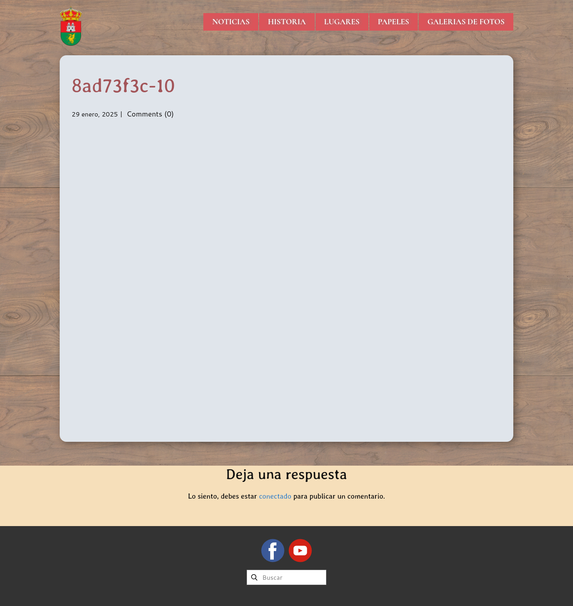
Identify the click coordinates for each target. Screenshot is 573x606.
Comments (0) (149, 114)
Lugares (342, 22)
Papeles (393, 22)
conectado (275, 496)
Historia (287, 22)
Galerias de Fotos (466, 22)
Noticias (230, 22)
